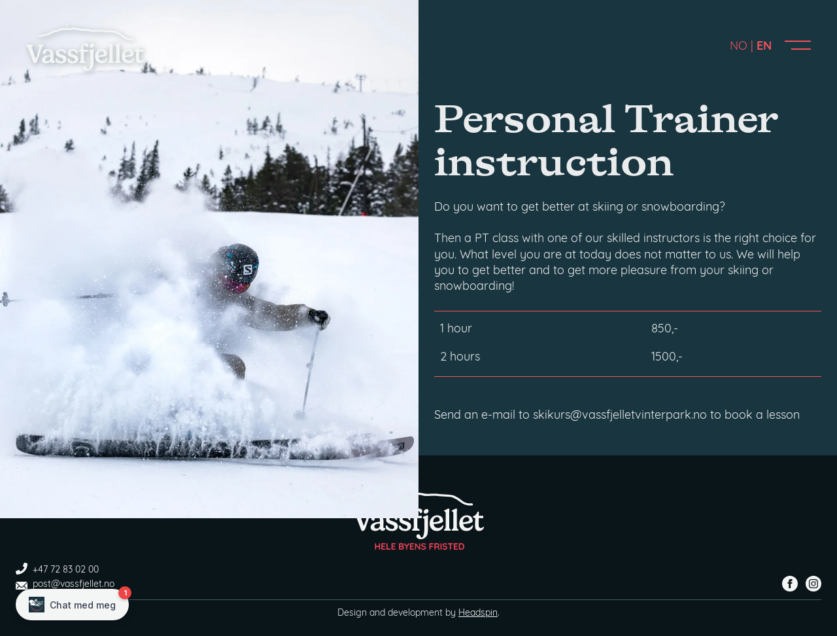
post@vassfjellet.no (65, 585)
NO (738, 47)
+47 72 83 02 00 (57, 570)
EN (764, 47)
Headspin (478, 613)
